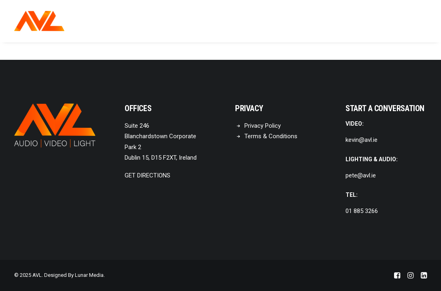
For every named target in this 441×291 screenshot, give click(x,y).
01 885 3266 (362, 211)
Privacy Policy (262, 125)
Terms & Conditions (270, 136)
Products (230, 21)
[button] (423, 21)
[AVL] (39, 21)
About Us (186, 21)
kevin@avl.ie (361, 139)
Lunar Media (89, 275)
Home (150, 21)
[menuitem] (150, 21)
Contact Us (279, 21)
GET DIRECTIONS (147, 175)
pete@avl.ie (361, 175)
